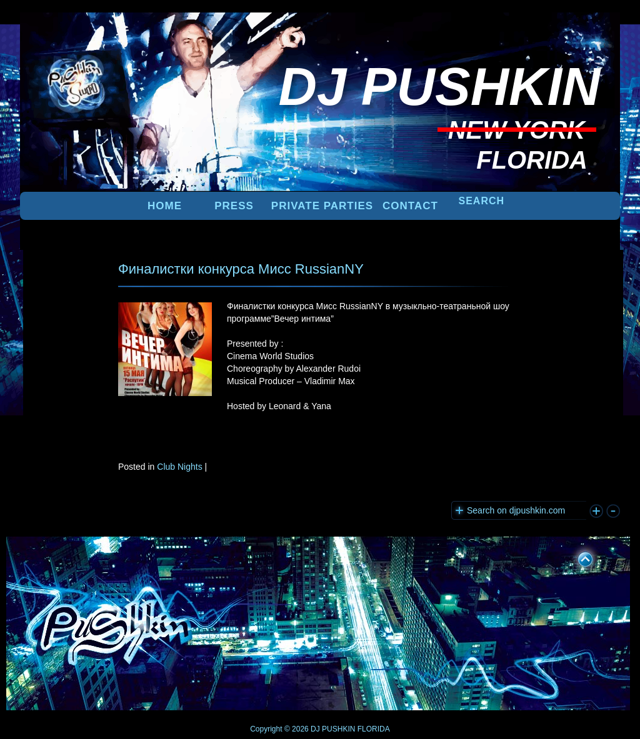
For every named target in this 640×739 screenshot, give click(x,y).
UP (577, 557)
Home (165, 206)
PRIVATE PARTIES (322, 206)
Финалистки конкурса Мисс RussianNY (241, 269)
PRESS (234, 206)
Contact (410, 206)
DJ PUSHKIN (332, 729)
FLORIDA (374, 729)
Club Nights (179, 467)
